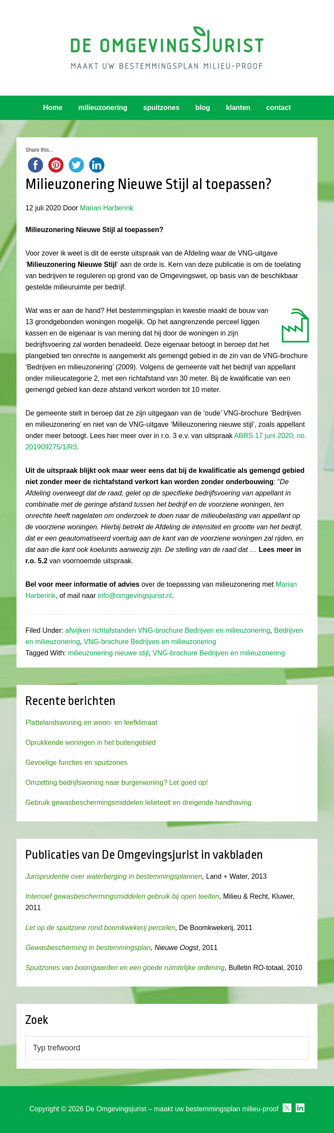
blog (202, 107)
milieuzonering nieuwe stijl (108, 653)
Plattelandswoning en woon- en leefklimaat (91, 722)
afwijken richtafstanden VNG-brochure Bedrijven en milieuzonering (167, 630)
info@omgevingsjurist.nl (135, 595)
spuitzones (161, 107)
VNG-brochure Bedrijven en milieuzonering (150, 641)
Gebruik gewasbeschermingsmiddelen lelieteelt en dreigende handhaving (138, 802)
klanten (238, 107)
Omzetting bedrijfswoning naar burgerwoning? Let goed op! (116, 782)
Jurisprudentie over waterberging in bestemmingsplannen (113, 876)
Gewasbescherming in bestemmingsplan (87, 947)
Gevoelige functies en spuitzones (76, 762)
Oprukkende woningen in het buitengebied (90, 742)
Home (52, 107)
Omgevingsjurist (166, 48)
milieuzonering (102, 107)
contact (278, 107)
